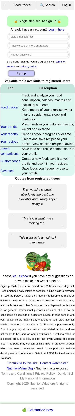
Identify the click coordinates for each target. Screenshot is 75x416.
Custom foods (10, 161)
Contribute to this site (22, 363)
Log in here (56, 29)
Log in (66, 5)
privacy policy (28, 66)
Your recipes (9, 141)
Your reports (9, 134)
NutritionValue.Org (20, 368)
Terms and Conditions (16, 373)
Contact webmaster (54, 363)
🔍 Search (47, 5)
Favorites (7, 171)
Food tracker (22, 5)
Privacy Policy (45, 373)
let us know (20, 276)
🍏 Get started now (37, 410)
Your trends (8, 126)
